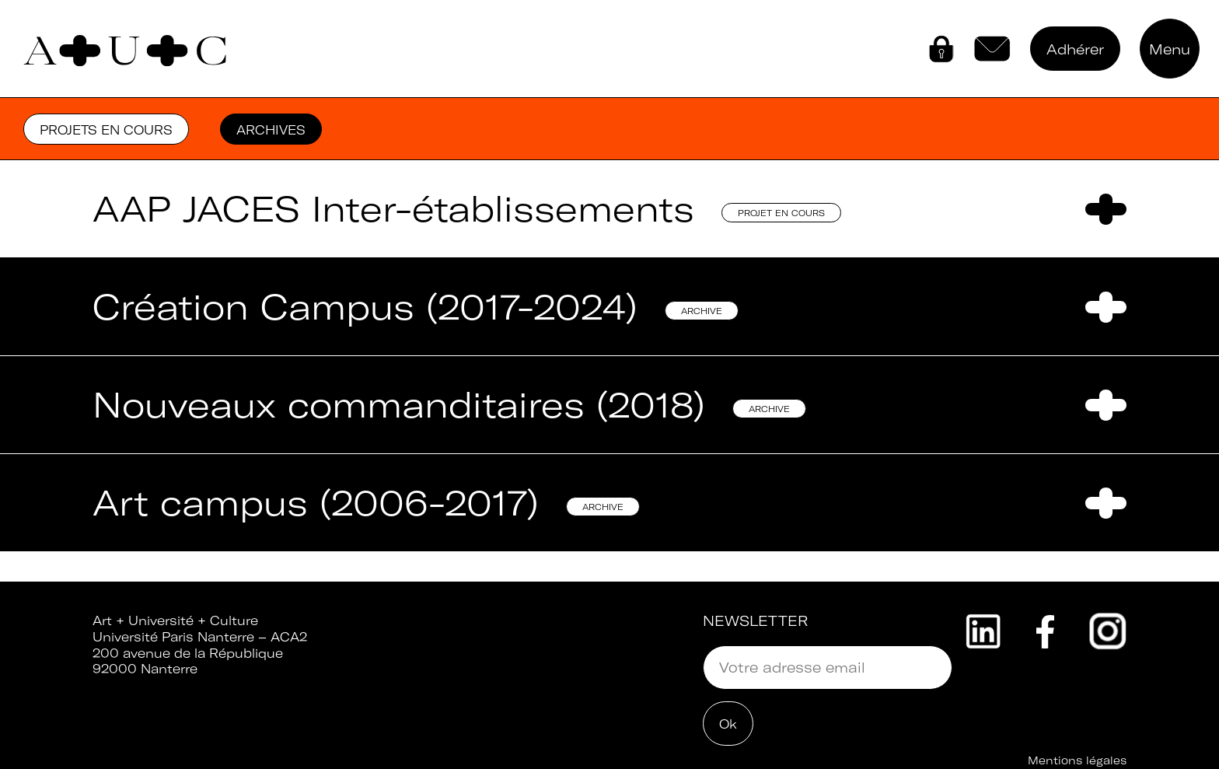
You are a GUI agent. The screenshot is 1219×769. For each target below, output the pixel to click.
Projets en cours (106, 130)
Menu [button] (1169, 49)
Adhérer (1075, 49)
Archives (271, 130)
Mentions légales (1077, 760)
